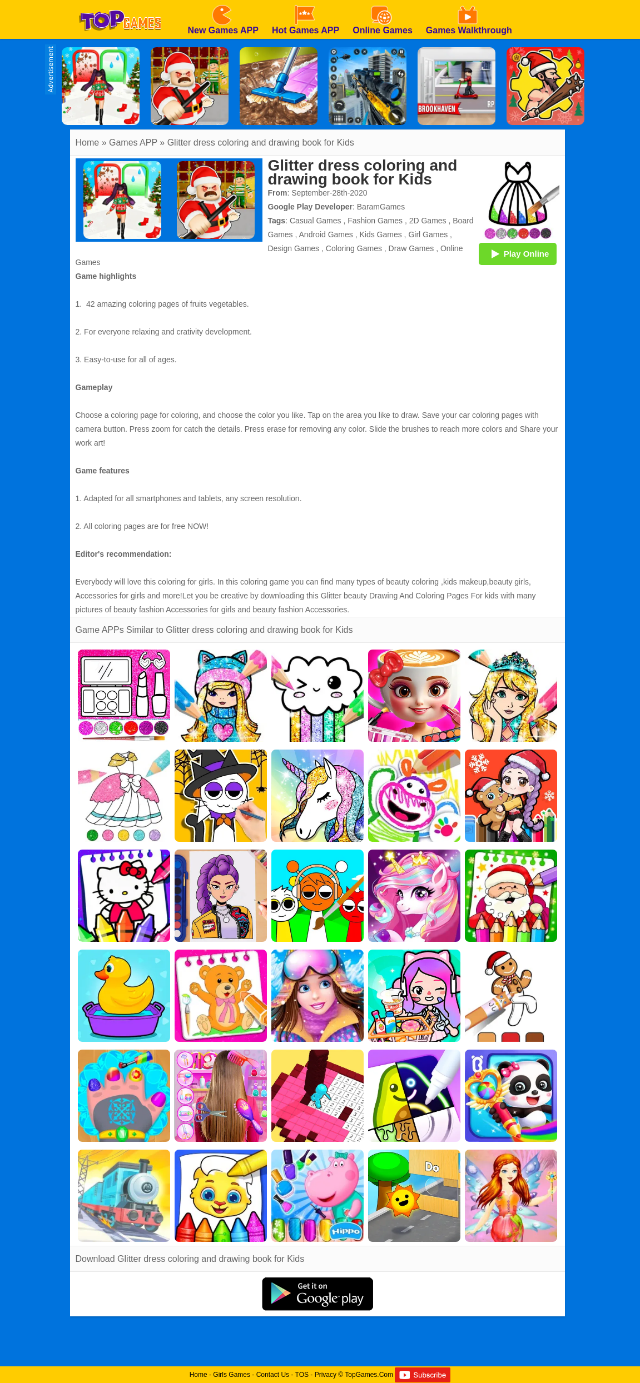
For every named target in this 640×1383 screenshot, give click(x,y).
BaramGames (381, 206)
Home (88, 142)
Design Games (294, 248)
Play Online (517, 253)
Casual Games (315, 220)
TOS (302, 1375)
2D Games (427, 220)
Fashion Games (375, 220)
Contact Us (272, 1375)
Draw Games (411, 248)
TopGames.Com (369, 1375)
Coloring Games (354, 248)
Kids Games (380, 234)
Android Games (326, 234)
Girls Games (231, 1375)
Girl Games (428, 234)
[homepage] (120, 4)
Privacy (325, 1375)
